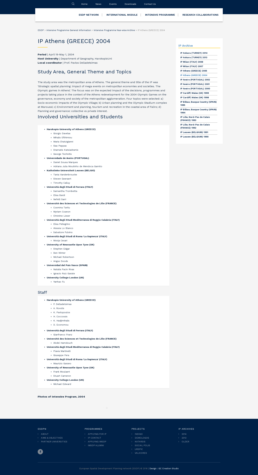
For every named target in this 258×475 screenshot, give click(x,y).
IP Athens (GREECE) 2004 (193, 75)
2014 (184, 434)
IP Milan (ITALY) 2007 (191, 66)
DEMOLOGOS (142, 438)
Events (113, 4)
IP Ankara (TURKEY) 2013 (193, 57)
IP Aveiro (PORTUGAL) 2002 (195, 79)
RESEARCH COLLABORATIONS (200, 14)
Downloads (130, 4)
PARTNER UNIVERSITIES (54, 441)
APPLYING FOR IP (97, 434)
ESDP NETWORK (89, 14)
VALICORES (141, 453)
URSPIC (139, 449)
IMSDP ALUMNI (96, 445)
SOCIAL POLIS (142, 445)
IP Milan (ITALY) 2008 (191, 62)
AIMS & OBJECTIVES (52, 438)
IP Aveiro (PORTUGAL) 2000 (195, 88)
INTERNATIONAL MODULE (122, 14)
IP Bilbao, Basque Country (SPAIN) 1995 (198, 103)
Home (84, 4)
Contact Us (150, 4)
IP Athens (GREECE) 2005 (193, 71)
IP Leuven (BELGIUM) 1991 (194, 132)
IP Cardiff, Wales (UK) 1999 (194, 93)
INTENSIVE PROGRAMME (160, 14)
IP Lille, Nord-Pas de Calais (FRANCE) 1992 (195, 126)
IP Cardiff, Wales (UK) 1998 (194, 97)
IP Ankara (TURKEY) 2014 (193, 53)
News (98, 4)
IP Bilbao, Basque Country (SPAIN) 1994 (198, 111)
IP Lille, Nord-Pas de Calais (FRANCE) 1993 (195, 118)
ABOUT (45, 434)
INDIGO (139, 434)
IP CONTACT (94, 438)
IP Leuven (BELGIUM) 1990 (194, 136)
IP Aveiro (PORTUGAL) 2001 (195, 84)
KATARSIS (140, 441)
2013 (184, 438)
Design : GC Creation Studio (164, 468)
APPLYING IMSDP (97, 441)
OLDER (185, 441)
